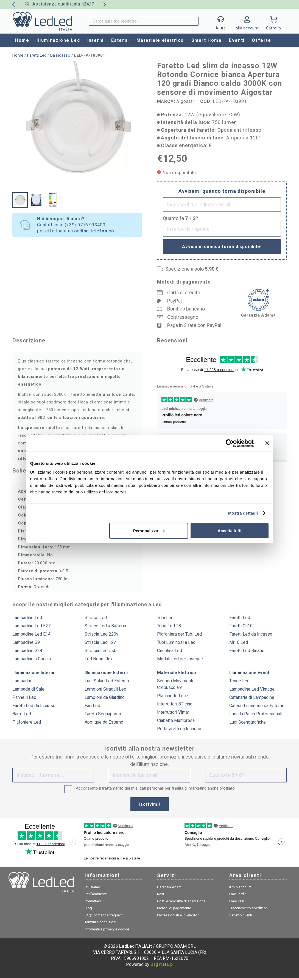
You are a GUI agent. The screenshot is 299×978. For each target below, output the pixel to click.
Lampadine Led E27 (31, 625)
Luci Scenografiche (247, 722)
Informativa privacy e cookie (107, 929)
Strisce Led (96, 617)
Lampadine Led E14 (31, 634)
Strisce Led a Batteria (105, 625)
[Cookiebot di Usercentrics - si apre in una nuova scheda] (230, 443)
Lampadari (22, 680)
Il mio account (240, 887)
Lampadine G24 (27, 650)
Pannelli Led (24, 697)
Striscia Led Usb (100, 650)
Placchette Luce (172, 695)
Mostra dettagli (243, 513)
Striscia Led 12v (100, 642)
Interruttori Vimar (173, 712)
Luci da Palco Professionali (255, 713)
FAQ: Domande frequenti (104, 915)
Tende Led (239, 680)
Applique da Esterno (104, 722)
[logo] (42, 21)
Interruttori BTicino (174, 704)
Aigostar (185, 101)
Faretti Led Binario (246, 650)
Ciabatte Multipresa (176, 720)
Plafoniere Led (26, 722)
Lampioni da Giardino (105, 697)
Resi (160, 894)
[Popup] (221, 21)
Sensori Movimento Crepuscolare (176, 684)
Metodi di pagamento (174, 908)
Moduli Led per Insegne (180, 658)
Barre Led (21, 713)
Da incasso (60, 55)
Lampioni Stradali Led (105, 689)
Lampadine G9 (26, 642)
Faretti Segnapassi (103, 713)
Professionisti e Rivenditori (178, 915)
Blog (88, 908)
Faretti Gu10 (241, 625)
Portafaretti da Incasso (179, 728)
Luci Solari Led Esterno (107, 680)
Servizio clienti (240, 915)
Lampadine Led (27, 617)
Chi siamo (92, 887)
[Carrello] (273, 21)
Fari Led (92, 705)
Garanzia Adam (169, 887)
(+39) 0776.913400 (85, 224)
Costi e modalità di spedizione (181, 901)
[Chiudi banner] (267, 443)
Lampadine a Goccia (31, 658)
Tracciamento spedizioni (249, 908)
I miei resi (236, 901)
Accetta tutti (230, 530)
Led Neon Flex (99, 658)
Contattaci (93, 901)
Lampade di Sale (28, 689)
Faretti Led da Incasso (250, 634)
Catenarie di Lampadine (251, 697)
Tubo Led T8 (169, 625)
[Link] (247, 22)
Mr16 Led (238, 642)
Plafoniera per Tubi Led (179, 634)
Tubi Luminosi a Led (176, 642)
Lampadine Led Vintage (252, 689)
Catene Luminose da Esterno (256, 705)
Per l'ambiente (96, 894)
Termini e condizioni (100, 922)
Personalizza (149, 530)
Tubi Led (165, 617)
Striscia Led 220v (101, 634)
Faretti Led (36, 55)
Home (17, 55)
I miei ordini (238, 894)
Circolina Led (169, 650)
